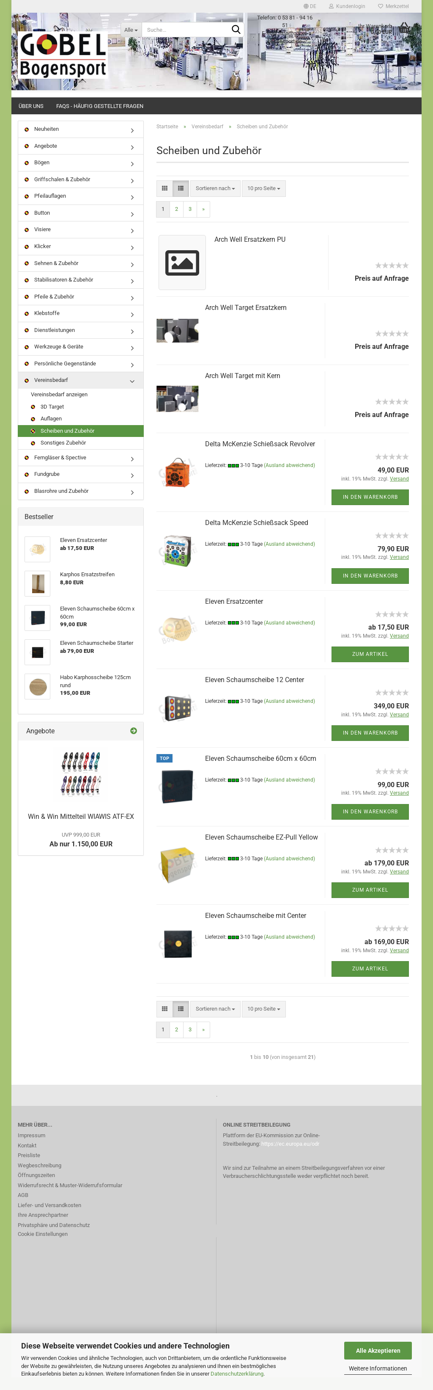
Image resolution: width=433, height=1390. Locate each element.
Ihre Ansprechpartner (43, 1227)
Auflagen (46, 431)
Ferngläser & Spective (55, 470)
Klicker (38, 259)
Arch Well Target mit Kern (242, 388)
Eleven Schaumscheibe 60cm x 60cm (260, 771)
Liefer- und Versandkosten (49, 1218)
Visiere (38, 242)
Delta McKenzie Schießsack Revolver (260, 457)
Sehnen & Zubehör (51, 276)
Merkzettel (393, 6)
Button (37, 225)
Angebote (41, 158)
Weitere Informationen (378, 1368)
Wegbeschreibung (39, 1178)
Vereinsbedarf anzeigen (59, 407)
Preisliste (29, 1168)
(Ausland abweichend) (289, 478)
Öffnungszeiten (36, 1188)
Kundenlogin (347, 6)
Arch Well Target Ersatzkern (246, 320)
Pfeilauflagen (45, 208)
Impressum (31, 1148)
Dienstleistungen (50, 343)
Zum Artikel (370, 667)
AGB (23, 1208)
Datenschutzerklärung (237, 1374)
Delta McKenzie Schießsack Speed (256, 535)
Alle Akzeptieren (378, 1350)
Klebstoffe (42, 326)
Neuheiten (42, 141)
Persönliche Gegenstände (60, 376)
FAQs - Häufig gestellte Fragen (99, 106)
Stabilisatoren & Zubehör (59, 292)
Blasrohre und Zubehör (56, 503)
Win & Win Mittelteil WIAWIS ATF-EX (81, 829)
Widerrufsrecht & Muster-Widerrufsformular (70, 1198)
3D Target (47, 419)
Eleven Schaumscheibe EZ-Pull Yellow (261, 850)
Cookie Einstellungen (43, 1247)
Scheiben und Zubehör (62, 443)
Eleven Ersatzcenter (234, 614)
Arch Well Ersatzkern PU (249, 252)
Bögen (37, 175)
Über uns (31, 106)
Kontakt (27, 1158)
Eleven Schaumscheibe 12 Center (254, 692)
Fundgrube (42, 487)
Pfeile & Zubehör (49, 309)
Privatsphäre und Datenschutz (54, 1238)
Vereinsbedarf (46, 393)
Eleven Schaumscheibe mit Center (255, 928)
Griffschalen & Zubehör (57, 192)
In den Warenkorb (370, 510)
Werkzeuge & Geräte (54, 359)
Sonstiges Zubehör (58, 455)
